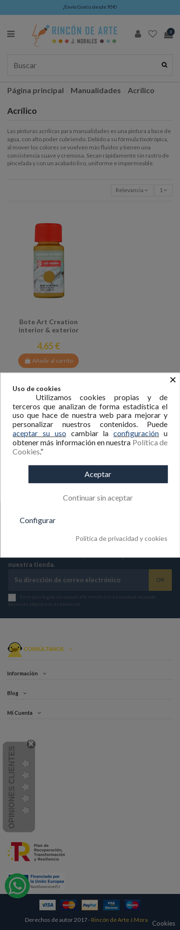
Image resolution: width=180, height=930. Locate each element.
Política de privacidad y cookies (121, 538)
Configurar (38, 520)
